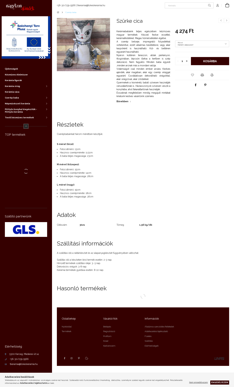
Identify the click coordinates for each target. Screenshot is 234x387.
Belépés (107, 326)
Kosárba (210, 61)
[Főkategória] (58, 12)
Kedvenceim (109, 346)
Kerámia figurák (13, 80)
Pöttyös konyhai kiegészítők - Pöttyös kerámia (21, 110)
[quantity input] (182, 61)
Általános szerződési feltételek (159, 326)
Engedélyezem (219, 382)
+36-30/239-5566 (19, 359)
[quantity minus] (177, 61)
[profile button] (218, 5)
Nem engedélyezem (198, 382)
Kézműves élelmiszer (16, 74)
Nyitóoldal (67, 326)
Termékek (66, 331)
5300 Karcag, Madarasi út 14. (24, 354)
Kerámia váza (12, 92)
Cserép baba (12, 98)
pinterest (79, 358)
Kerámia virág (12, 86)
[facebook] (195, 85)
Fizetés (148, 336)
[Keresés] (189, 5)
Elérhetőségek (152, 346)
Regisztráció (109, 331)
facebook (64, 358)
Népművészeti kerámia (17, 103)
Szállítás (149, 341)
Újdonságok (11, 69)
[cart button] (225, 5)
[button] (192, 75)
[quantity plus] (186, 61)
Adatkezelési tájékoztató (156, 331)
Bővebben (122, 101)
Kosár (106, 341)
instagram (71, 358)
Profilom (107, 336)
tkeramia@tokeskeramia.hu (24, 364)
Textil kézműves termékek (19, 117)
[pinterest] (205, 85)
